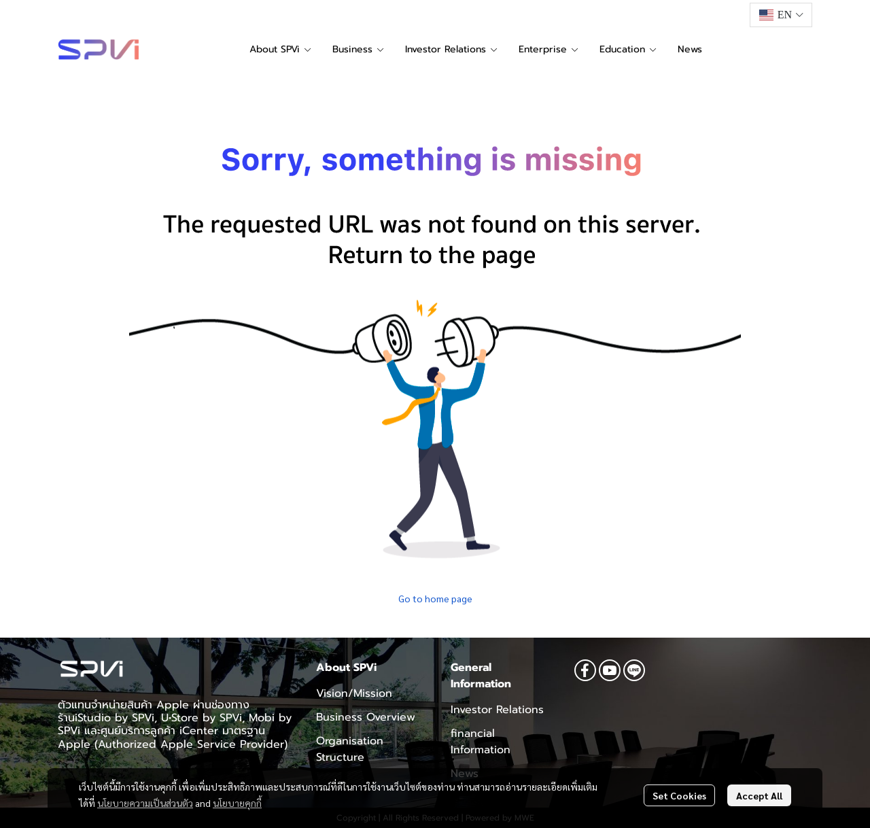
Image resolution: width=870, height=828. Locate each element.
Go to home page (435, 598)
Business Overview (365, 717)
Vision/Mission (354, 693)
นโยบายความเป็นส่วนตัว (145, 803)
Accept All (759, 795)
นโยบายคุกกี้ (237, 803)
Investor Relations (497, 710)
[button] (781, 15)
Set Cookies (679, 795)
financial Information (480, 741)
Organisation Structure (349, 749)
